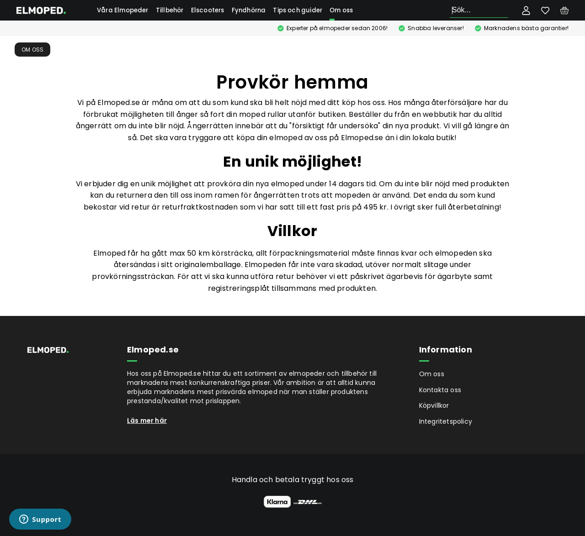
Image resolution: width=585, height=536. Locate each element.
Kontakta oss (440, 389)
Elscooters (207, 10)
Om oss (341, 10)
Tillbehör (170, 10)
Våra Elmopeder (123, 10)
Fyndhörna (249, 10)
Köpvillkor (434, 405)
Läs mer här (147, 420)
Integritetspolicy (445, 421)
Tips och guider (297, 10)
